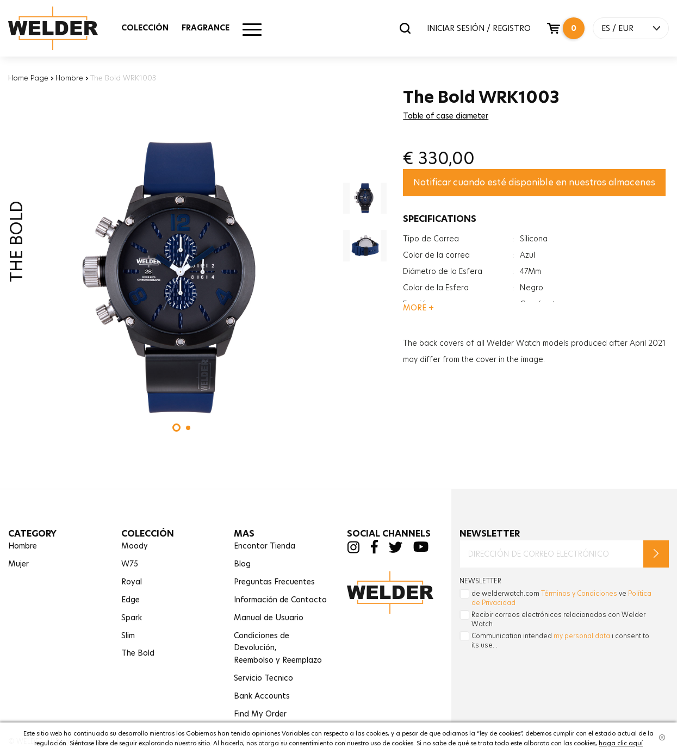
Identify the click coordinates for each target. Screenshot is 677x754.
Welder (63, 28)
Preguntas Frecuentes (274, 581)
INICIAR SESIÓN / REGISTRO (479, 28)
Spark (131, 617)
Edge (130, 599)
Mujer (18, 563)
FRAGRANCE (205, 27)
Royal (131, 581)
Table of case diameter (445, 115)
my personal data (582, 635)
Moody (134, 545)
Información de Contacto (280, 599)
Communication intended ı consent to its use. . (560, 640)
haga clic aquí (621, 743)
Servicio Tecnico (263, 677)
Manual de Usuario (268, 617)
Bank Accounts (262, 695)
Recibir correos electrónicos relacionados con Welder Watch (558, 619)
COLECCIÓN (145, 27)
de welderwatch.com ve (561, 598)
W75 (129, 563)
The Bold (137, 652)
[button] (176, 427)
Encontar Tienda (264, 545)
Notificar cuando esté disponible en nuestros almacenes (534, 182)
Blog (242, 563)
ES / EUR (617, 28)
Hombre (69, 78)
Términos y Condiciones (579, 593)
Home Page (28, 78)
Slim (128, 635)
